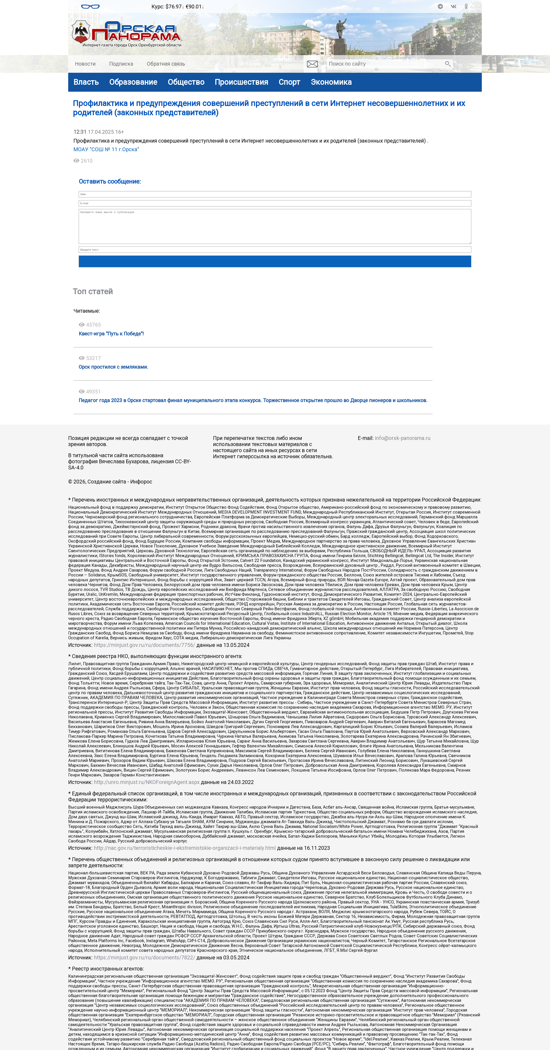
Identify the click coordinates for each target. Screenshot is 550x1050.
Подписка (121, 64)
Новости (85, 64)
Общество (186, 82)
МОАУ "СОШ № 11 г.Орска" (106, 149)
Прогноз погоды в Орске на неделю (125, 4)
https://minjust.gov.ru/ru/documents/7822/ (144, 964)
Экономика (331, 82)
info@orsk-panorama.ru (402, 444)
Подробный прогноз (125, 8)
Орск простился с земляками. (113, 373)
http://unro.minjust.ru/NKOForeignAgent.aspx (147, 788)
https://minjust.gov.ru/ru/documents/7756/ (144, 651)
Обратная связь (166, 64)
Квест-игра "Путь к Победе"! (111, 340)
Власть (86, 82)
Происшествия (241, 82)
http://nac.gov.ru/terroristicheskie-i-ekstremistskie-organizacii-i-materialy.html (185, 854)
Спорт (289, 82)
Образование (133, 82)
